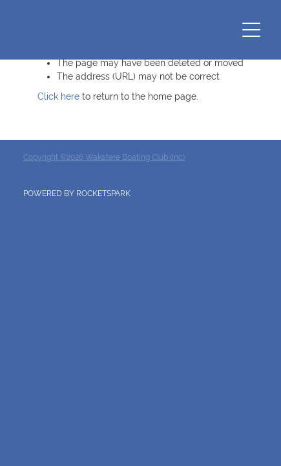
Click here (58, 96)
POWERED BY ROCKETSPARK (76, 193)
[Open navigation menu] (251, 29)
